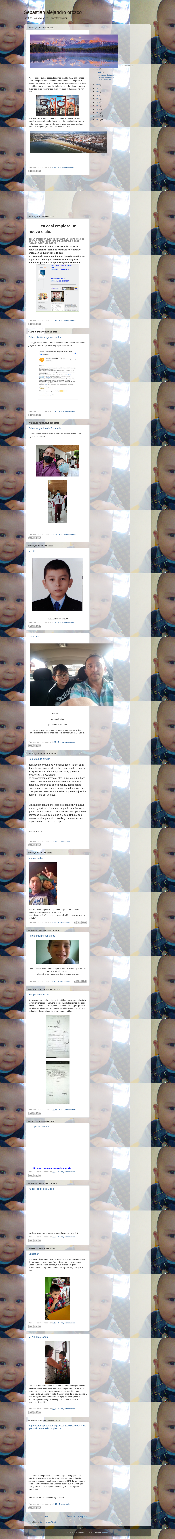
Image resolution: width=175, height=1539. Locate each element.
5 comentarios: (65, 1504)
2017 (98, 99)
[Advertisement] (58, 195)
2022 (98, 88)
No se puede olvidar (39, 759)
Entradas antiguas (77, 1516)
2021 (98, 92)
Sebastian (34, 1254)
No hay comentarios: (66, 167)
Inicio (47, 1516)
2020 (98, 95)
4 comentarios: (64, 922)
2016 (98, 102)
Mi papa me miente (39, 1126)
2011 (98, 120)
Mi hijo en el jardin (38, 1337)
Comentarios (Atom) (48, 1522)
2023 (98, 85)
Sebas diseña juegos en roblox (45, 337)
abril (100, 72)
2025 (98, 69)
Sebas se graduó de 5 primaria (45, 428)
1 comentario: (64, 841)
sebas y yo (34, 636)
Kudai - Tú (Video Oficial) (42, 1189)
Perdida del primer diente (42, 935)
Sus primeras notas (39, 994)
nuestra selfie (36, 858)
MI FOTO (34, 551)
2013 (98, 113)
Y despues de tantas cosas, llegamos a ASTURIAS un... (105, 77)
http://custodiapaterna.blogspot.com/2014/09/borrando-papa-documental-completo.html (57, 1427)
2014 (98, 109)
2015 (98, 106)
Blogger (105, 1532)
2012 (98, 116)
